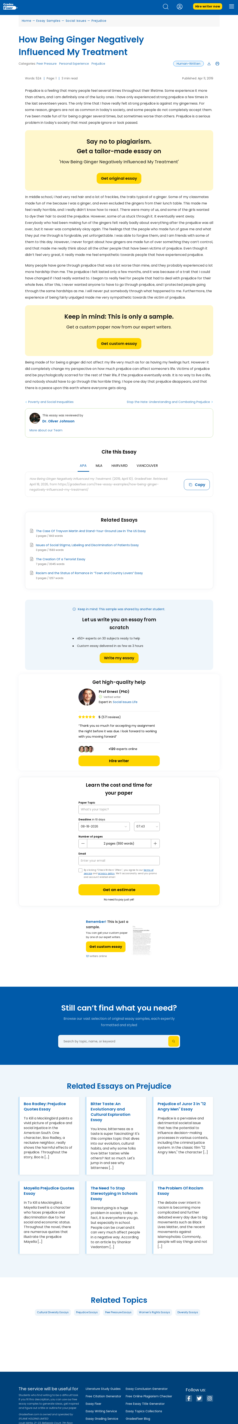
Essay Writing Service (101, 1411)
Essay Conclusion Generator (147, 1389)
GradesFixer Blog (138, 1419)
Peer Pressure (47, 63)
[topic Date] (104, 826)
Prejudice (99, 21)
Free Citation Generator (103, 1396)
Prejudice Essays (87, 1312)
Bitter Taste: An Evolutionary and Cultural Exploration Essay (110, 1111)
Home (26, 21)
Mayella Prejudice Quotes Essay (49, 1190)
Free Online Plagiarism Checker (149, 1396)
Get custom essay (119, 343)
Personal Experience (74, 63)
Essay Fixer (93, 1404)
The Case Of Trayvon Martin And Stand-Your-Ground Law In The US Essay (91, 531)
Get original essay (119, 178)
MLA (99, 465)
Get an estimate (119, 889)
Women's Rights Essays (154, 1312)
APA (83, 465)
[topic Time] (147, 826)
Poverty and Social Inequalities (51, 402)
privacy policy (106, 873)
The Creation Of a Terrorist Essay (60, 559)
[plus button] (155, 843)
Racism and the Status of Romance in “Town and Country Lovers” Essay (89, 573)
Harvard (119, 465)
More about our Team (46, 430)
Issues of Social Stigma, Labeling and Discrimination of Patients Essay (87, 545)
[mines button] (83, 843)
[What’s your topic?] (119, 809)
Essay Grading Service (102, 1419)
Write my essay (119, 658)
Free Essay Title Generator (145, 1404)
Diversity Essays (187, 1312)
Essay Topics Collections (144, 1411)
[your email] (119, 860)
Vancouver (147, 465)
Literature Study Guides (103, 1389)
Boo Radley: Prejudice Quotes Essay (45, 1106)
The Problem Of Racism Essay (180, 1190)
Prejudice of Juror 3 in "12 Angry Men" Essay (182, 1106)
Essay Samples (48, 21)
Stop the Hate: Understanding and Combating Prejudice (168, 402)
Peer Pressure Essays (118, 1312)
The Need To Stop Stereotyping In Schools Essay (114, 1193)
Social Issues (76, 21)
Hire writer (119, 760)
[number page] (119, 843)
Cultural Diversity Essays (53, 1312)
